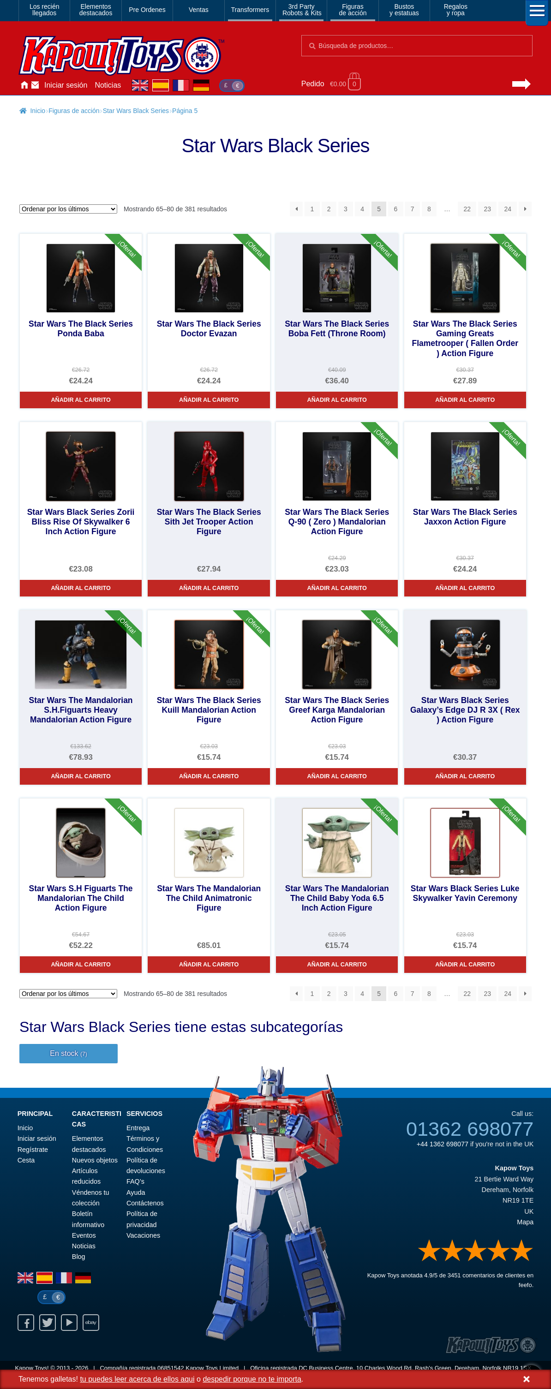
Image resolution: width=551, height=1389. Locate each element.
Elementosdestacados (96, 10)
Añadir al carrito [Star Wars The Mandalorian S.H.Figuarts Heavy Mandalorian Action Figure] (81, 776)
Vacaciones (143, 1235)
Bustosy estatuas (404, 10)
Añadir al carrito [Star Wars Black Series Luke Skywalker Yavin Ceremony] (465, 964)
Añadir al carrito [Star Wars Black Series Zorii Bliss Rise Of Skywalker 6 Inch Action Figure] (81, 588)
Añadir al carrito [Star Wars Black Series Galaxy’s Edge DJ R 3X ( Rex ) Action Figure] (465, 776)
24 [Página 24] (507, 209)
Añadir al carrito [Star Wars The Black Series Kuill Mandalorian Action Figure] (209, 776)
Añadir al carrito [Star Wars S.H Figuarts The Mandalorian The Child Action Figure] (81, 964)
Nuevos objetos (95, 1160)
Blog (78, 1256)
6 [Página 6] (396, 209)
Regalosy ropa (455, 10)
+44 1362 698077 (442, 1144)
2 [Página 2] (329, 209)
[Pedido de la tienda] (68, 209)
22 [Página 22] (467, 209)
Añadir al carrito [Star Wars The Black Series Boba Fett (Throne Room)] (337, 400)
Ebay (91, 1322)
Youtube (69, 1322)
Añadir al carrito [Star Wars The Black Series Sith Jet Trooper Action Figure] (209, 588)
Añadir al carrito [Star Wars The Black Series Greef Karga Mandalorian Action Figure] (337, 776)
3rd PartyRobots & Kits (302, 10)
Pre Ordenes (147, 9)
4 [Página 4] (362, 209)
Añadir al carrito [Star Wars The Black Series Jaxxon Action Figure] (465, 588)
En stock (68, 1053)
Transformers (250, 9)
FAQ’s (135, 1181)
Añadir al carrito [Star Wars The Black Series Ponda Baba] (81, 400)
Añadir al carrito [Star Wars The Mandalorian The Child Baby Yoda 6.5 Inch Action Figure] (337, 964)
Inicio (24, 85)
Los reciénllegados (45, 10)
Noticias (108, 85)
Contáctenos (35, 85)
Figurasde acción (353, 10)
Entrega (138, 1128)
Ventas (199, 9)
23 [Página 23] (487, 209)
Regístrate (33, 1149)
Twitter (47, 1322)
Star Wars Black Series (136, 110)
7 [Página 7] (412, 209)
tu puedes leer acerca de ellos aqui (137, 1379)
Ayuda (135, 1192)
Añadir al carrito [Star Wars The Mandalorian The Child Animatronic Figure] (209, 964)
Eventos (84, 1235)
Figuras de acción (74, 110)
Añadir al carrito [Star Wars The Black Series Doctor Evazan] (209, 400)
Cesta (26, 1160)
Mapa (525, 1222)
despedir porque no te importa (252, 1379)
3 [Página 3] (345, 209)
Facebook (26, 1322)
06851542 (170, 1368)
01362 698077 (469, 1129)
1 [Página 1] (312, 209)
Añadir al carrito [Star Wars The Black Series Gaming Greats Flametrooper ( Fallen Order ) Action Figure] (465, 400)
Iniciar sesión (65, 85)
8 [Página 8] (429, 209)
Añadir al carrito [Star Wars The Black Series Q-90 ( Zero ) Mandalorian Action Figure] (337, 588)
